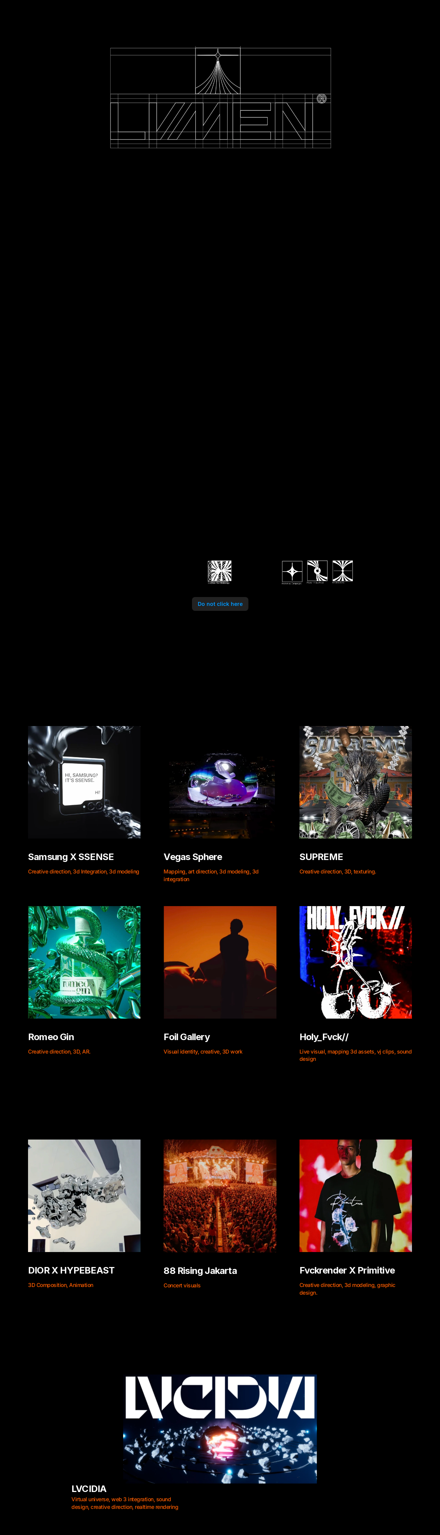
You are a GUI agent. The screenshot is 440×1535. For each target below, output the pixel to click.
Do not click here (220, 603)
